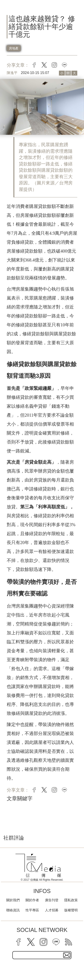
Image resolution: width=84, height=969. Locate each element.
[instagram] (43, 942)
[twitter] (31, 942)
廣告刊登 (51, 900)
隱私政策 (71, 900)
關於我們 (13, 900)
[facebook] (18, 942)
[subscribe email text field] (42, 955)
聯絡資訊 (13, 910)
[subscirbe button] (66, 955)
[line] (56, 942)
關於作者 (32, 900)
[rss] (68, 942)
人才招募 (51, 910)
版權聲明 (71, 910)
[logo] (38, 865)
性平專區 (32, 910)
